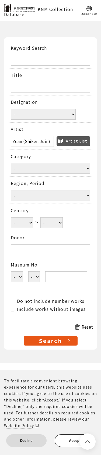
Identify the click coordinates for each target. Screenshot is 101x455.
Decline (26, 441)
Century (20, 210)
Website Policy (19, 425)
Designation (24, 102)
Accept (75, 441)
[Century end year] (51, 222)
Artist (17, 129)
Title (16, 75)
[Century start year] (22, 222)
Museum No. (25, 265)
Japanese (89, 13)
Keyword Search (29, 48)
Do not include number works (47, 301)
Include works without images (48, 309)
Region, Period (27, 183)
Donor (18, 237)
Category (21, 156)
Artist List (76, 141)
